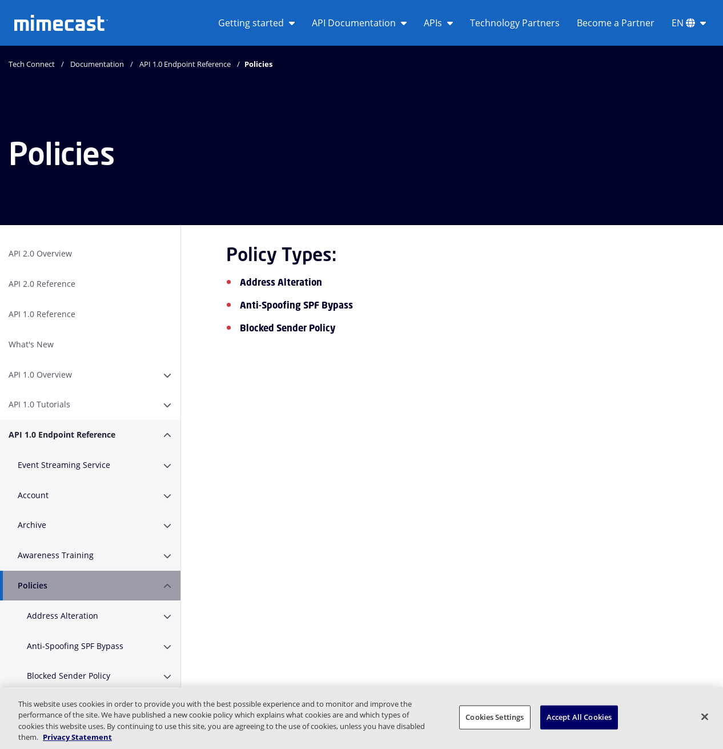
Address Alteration (62, 615)
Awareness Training (56, 555)
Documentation (97, 64)
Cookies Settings (494, 717)
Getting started (256, 23)
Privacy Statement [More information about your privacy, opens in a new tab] (77, 737)
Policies (32, 585)
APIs (438, 23)
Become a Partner (615, 23)
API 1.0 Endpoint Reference (185, 64)
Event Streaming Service (64, 464)
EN (689, 23)
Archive (32, 524)
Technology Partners (515, 23)
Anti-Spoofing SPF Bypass (75, 645)
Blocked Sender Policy (68, 675)
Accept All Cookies (579, 717)
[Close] (704, 716)
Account (33, 495)
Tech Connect (32, 64)
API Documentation (359, 23)
